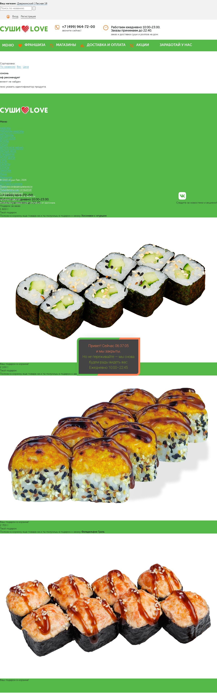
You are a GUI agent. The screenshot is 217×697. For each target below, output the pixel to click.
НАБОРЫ (5, 128)
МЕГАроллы (7, 135)
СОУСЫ (4, 167)
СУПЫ (3, 161)
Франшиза (6, 177)
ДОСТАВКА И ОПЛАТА (106, 45)
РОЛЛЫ (4, 141)
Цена (26, 66)
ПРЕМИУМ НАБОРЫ (12, 131)
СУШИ (4, 144)
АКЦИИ (142, 45)
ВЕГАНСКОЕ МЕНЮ (11, 148)
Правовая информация (11, 193)
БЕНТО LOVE (8, 138)
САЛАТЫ (5, 164)
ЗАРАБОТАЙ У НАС (176, 45)
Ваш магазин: (8, 3)
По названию (7, 66)
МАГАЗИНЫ (66, 45)
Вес (19, 66)
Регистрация (28, 16)
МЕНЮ (8, 45)
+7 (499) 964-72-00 (78, 27)
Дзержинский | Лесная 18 (32, 3)
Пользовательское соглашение (16, 189)
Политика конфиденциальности (16, 186)
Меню (3, 174)
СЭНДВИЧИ (7, 154)
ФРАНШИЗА (35, 45)
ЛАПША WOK (8, 151)
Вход (15, 16)
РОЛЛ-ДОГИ (7, 157)
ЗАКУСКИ (5, 170)
